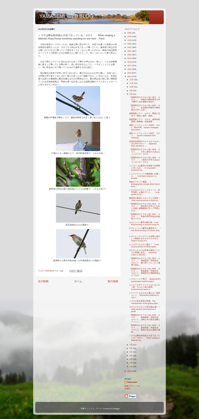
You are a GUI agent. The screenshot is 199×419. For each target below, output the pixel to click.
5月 (131, 352)
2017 (129, 66)
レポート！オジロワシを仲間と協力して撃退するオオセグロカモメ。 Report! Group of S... (145, 238)
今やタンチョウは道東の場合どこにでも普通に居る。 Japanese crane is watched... (144, 252)
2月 (131, 363)
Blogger (116, 409)
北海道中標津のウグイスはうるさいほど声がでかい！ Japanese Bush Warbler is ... (144, 143)
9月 (131, 91)
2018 (129, 62)
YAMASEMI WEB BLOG (66, 16)
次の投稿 (43, 281)
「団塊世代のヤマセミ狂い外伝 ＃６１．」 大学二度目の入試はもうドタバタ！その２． (144, 151)
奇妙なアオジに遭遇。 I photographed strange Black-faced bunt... (144, 184)
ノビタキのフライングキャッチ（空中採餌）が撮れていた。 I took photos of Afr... (144, 192)
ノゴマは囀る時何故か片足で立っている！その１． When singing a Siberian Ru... (144, 338)
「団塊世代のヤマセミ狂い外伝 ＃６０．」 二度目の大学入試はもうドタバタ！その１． (144, 160)
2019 (129, 58)
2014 (129, 76)
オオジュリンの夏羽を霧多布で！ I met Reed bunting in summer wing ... (145, 230)
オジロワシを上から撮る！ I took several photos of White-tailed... (144, 245)
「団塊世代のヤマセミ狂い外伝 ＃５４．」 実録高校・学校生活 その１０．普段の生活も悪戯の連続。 (144, 328)
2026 (129, 33)
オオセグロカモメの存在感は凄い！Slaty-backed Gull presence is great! (144, 309)
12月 (131, 80)
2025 (129, 36)
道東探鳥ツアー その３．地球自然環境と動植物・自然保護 (144, 120)
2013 (129, 371)
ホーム (78, 281)
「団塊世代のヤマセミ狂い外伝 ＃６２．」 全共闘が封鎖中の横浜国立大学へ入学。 (144, 107)
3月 (131, 359)
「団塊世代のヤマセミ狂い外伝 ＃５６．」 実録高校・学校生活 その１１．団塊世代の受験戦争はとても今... (144, 272)
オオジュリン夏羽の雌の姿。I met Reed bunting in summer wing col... (144, 223)
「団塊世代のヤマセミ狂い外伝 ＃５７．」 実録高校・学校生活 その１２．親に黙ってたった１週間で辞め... (144, 261)
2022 (129, 47)
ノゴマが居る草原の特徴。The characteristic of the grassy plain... (144, 302)
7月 (131, 345)
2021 (129, 51)
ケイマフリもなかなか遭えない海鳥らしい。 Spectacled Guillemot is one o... (144, 295)
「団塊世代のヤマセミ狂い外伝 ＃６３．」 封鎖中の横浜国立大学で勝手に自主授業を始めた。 (144, 99)
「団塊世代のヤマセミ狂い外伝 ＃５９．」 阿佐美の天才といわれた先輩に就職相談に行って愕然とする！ (144, 207)
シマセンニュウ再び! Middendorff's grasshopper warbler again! (145, 280)
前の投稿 (113, 281)
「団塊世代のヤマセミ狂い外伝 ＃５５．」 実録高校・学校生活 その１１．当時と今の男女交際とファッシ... (144, 318)
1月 (131, 366)
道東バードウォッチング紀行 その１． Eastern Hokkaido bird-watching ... (144, 135)
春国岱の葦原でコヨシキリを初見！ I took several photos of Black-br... (145, 199)
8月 (131, 94)
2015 (129, 73)
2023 (129, 44)
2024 (129, 40)
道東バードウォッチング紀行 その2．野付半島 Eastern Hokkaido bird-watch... (144, 127)
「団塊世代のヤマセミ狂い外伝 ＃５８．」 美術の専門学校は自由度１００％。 (144, 216)
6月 (131, 348)
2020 (129, 55)
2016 (129, 69)
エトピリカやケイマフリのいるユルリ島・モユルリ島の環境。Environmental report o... (144, 287)
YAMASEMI (132, 382)
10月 (131, 87)
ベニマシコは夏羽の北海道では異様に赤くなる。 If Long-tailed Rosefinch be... (144, 168)
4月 (131, 356)
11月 (131, 83)
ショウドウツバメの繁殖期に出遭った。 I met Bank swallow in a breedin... (144, 176)
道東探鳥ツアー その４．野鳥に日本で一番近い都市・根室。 (144, 114)
